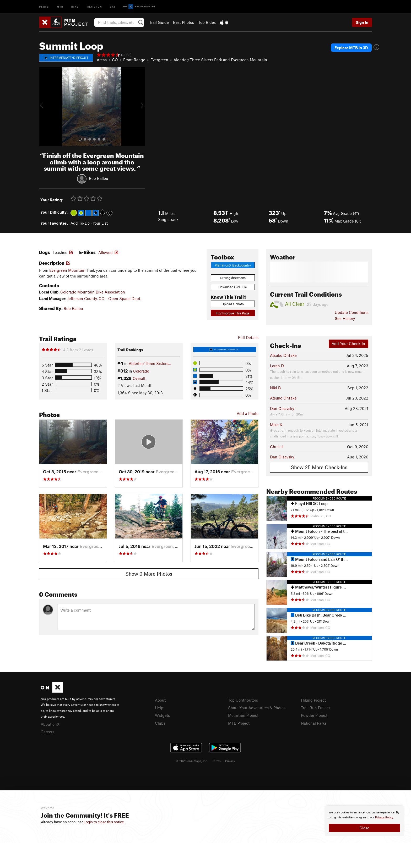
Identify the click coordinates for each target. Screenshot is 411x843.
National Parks (314, 723)
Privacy (230, 761)
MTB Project (239, 723)
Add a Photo (247, 413)
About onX (50, 724)
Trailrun (94, 6)
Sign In (362, 22)
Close (364, 827)
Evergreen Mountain (67, 270)
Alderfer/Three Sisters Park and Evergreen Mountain (220, 59)
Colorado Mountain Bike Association (92, 292)
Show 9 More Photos (148, 574)
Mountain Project (243, 715)
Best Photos (183, 22)
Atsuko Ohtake (283, 355)
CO (115, 59)
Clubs (160, 723)
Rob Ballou (98, 178)
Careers (47, 731)
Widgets (162, 715)
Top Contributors (243, 700)
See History (345, 318)
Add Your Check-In (348, 343)
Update (351, 312)
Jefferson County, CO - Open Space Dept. (104, 298)
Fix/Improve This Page (233, 313)
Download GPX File (232, 287)
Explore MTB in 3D (351, 47)
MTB (60, 6)
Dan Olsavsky (282, 408)
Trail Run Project (315, 707)
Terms (216, 761)
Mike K (276, 424)
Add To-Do (80, 223)
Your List (100, 223)
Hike (75, 6)
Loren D (277, 365)
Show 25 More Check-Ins (319, 467)
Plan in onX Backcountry (233, 265)
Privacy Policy (384, 817)
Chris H (276, 446)
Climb (44, 6)
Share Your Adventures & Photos (256, 707)
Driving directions (233, 278)
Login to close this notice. (104, 822)
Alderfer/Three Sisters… (150, 363)
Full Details (248, 337)
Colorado (141, 371)
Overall (139, 378)
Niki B (275, 387)
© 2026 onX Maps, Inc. (192, 761)
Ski (112, 6)
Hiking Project (313, 700)
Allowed (105, 252)
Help (159, 707)
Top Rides (207, 22)
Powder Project (314, 715)
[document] (364, 821)
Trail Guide (159, 22)
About (160, 700)
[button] (44, 106)
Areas (102, 59)
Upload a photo (232, 304)
